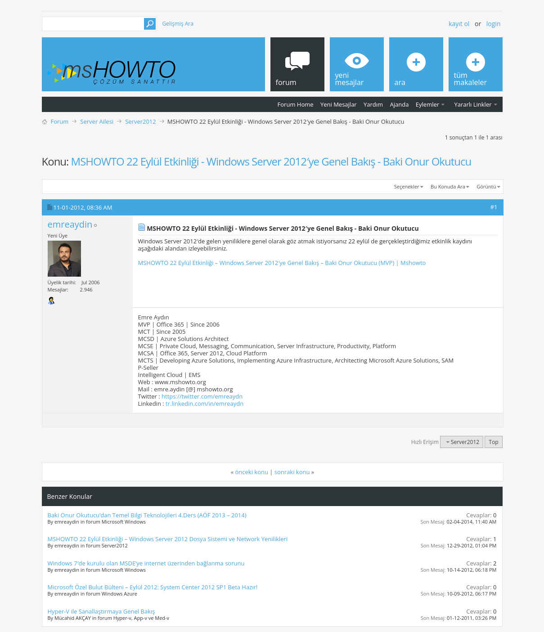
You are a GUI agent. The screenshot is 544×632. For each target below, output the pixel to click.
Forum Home (296, 104)
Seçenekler (406, 186)
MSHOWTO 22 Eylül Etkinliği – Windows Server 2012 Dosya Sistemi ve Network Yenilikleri (168, 539)
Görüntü (486, 186)
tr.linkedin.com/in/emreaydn (204, 403)
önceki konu (251, 472)
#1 (494, 207)
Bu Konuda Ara (448, 186)
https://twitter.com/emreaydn (202, 396)
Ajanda (399, 104)
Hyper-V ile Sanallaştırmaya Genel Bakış (101, 611)
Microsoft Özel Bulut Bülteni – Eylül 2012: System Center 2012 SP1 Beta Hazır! (153, 587)
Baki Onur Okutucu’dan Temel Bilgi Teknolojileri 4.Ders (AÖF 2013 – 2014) (147, 515)
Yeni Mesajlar (338, 104)
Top (493, 442)
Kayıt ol (459, 23)
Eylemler (427, 104)
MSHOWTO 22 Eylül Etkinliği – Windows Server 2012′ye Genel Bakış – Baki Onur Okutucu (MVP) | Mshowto (282, 263)
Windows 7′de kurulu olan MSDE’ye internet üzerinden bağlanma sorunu (146, 563)
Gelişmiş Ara (177, 23)
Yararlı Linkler (472, 104)
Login (493, 23)
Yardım (373, 104)
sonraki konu (292, 472)
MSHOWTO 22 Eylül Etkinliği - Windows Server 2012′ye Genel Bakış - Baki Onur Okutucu (271, 161)
